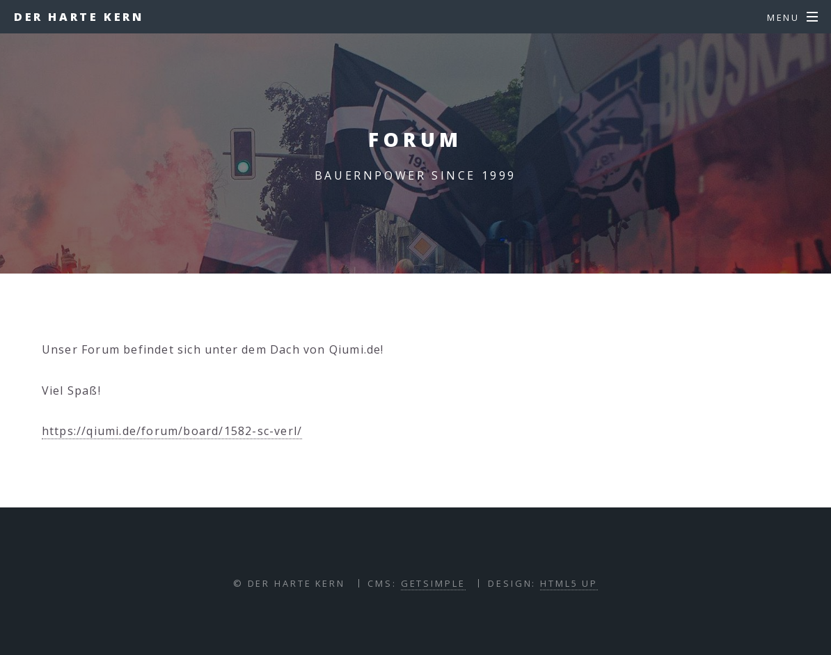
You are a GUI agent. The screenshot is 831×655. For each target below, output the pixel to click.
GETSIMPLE (433, 583)
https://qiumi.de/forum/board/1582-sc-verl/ (172, 431)
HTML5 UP (569, 583)
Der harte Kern (78, 16)
